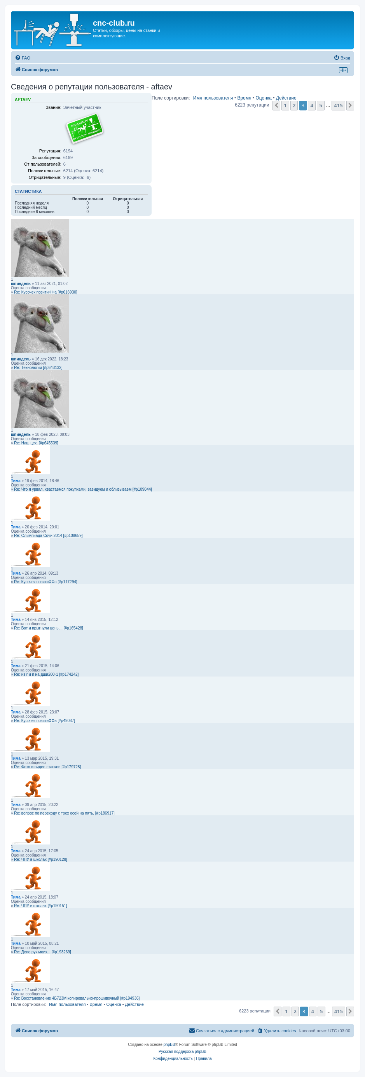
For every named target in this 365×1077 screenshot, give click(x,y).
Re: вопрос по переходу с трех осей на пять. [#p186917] (64, 813)
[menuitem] (22, 58)
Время (244, 98)
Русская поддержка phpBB (182, 1051)
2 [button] (294, 105)
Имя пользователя (213, 98)
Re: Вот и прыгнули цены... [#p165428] (48, 628)
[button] (276, 105)
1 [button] (285, 105)
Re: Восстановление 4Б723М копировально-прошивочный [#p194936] (77, 998)
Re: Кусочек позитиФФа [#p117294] (45, 582)
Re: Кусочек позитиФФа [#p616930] (45, 292)
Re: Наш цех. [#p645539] (36, 443)
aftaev (23, 99)
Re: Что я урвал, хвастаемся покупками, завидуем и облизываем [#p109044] (83, 489)
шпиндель (21, 283)
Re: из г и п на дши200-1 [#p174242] (46, 674)
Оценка (263, 98)
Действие (286, 98)
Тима (16, 481)
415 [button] (338, 105)
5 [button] (320, 105)
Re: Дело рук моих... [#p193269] (42, 952)
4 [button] (311, 105)
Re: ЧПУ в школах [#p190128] (40, 859)
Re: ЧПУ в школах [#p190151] (40, 906)
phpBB (169, 1044)
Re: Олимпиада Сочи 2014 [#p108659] (48, 535)
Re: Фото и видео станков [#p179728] (47, 767)
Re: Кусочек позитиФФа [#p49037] (44, 721)
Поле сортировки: (171, 98)
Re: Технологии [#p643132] (38, 367)
